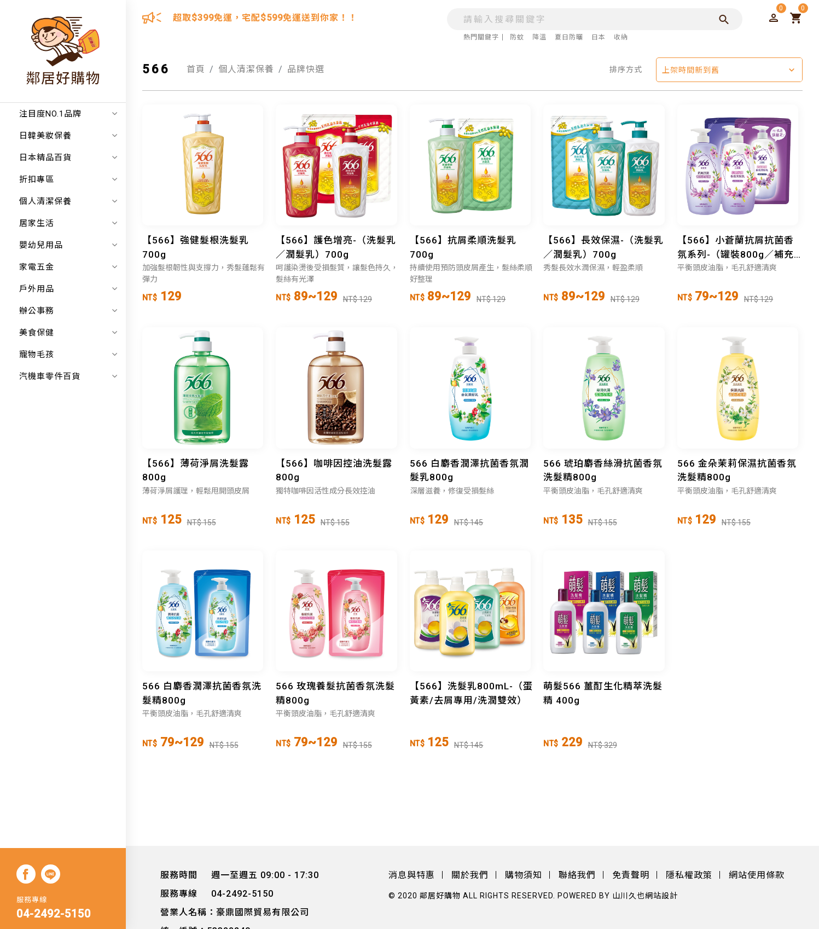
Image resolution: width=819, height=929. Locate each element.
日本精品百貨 (68, 157)
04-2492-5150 (53, 913)
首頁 (196, 69)
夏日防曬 (569, 37)
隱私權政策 (689, 875)
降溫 (539, 37)
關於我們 (470, 875)
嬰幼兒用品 (68, 245)
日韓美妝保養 (68, 136)
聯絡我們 (577, 875)
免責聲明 (630, 875)
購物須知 (523, 875)
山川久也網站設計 (645, 895)
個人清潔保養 (68, 201)
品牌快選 (305, 69)
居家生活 (68, 223)
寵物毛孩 (68, 354)
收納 (621, 37)
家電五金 (68, 267)
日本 (598, 37)
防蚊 (517, 37)
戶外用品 (68, 289)
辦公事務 (68, 311)
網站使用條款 (757, 875)
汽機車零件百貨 (68, 376)
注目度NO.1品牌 (68, 114)
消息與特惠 (411, 875)
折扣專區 (68, 179)
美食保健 (68, 333)
